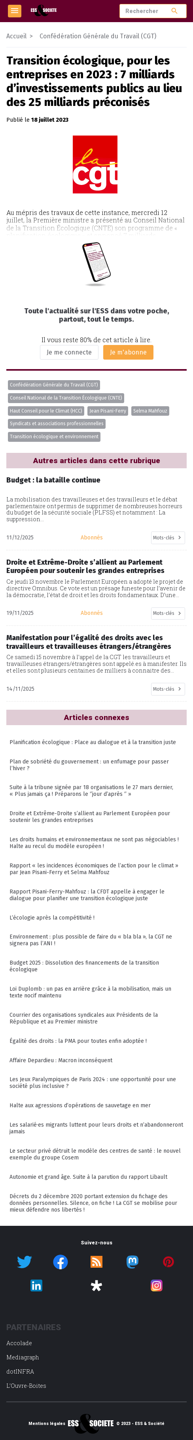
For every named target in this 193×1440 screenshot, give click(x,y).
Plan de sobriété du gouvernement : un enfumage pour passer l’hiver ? (89, 765)
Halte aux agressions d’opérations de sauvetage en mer (80, 1105)
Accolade (19, 1343)
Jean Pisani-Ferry (107, 411)
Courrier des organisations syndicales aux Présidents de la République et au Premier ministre (83, 1018)
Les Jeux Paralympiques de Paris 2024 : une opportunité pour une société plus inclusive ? (92, 1082)
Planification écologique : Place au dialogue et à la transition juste (92, 742)
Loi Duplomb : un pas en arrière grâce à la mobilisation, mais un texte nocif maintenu (90, 992)
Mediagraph (22, 1357)
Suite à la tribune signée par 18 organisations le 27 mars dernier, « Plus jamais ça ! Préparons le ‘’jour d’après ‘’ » (91, 790)
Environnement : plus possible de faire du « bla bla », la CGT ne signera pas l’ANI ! (90, 940)
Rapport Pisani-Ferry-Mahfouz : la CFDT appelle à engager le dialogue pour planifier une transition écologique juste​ (87, 895)
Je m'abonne (128, 352)
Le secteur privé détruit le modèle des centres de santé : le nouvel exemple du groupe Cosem (95, 1154)
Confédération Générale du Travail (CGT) (54, 385)
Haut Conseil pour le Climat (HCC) (46, 411)
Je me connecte (69, 352)
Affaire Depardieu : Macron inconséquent (60, 1060)
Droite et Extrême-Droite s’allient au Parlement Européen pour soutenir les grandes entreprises (89, 817)
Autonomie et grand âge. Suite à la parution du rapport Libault (88, 1177)
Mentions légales (46, 1423)
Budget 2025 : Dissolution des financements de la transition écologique (84, 966)
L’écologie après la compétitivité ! (52, 917)
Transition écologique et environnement (54, 436)
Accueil (16, 36)
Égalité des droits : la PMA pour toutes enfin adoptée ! (78, 1041)
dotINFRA (20, 1371)
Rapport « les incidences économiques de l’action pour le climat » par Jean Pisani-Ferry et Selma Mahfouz (93, 869)
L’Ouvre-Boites (26, 1385)
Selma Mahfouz (150, 411)
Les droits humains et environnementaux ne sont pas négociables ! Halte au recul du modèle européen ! (94, 843)
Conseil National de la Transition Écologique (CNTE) (66, 398)
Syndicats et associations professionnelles (57, 423)
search (174, 11)
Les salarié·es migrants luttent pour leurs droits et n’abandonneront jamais (96, 1128)
